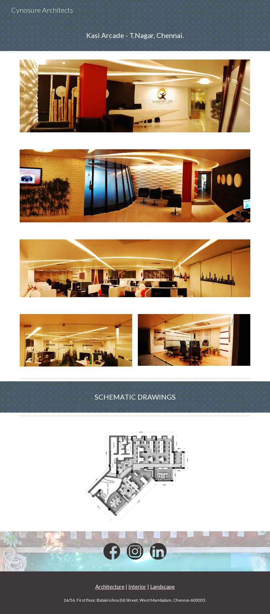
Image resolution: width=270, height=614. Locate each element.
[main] (135, 35)
